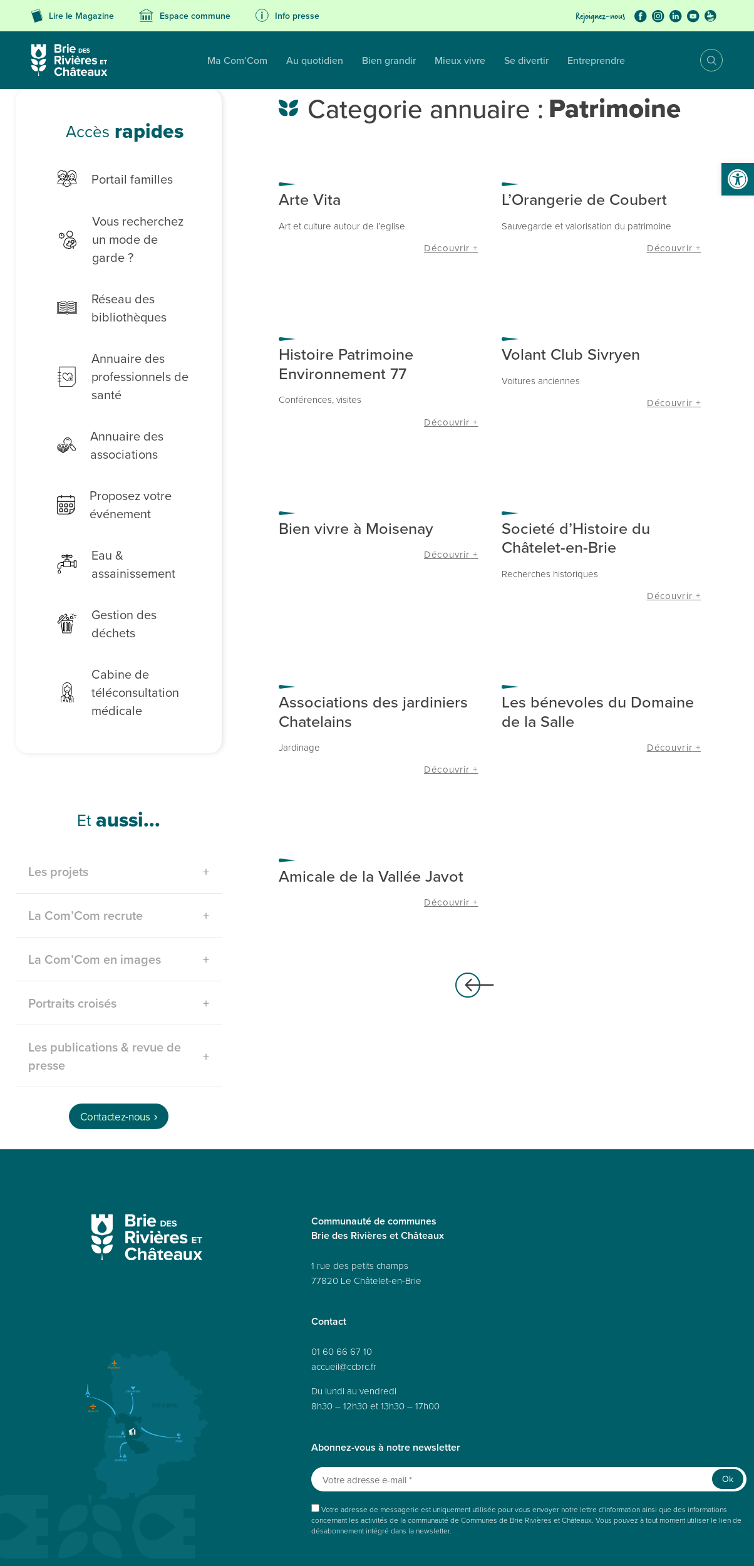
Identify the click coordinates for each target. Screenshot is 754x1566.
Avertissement (684, 1542)
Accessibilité (187, 1542)
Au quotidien (234, 60)
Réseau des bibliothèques (102, 289)
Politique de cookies (312, 1542)
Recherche (703, 60)
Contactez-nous (115, 1065)
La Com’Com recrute (85, 864)
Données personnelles (122, 1542)
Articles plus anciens (467, 985)
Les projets (58, 821)
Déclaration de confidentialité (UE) (599, 1542)
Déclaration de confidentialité (400, 1542)
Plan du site (59, 1542)
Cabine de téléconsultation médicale (109, 641)
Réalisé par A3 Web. (466, 1520)
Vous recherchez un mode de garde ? (119, 230)
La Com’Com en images (94, 908)
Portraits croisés (72, 952)
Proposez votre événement (105, 486)
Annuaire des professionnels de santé (113, 358)
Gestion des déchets (121, 581)
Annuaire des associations (101, 427)
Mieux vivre (379, 60)
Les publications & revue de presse (104, 1005)
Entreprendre (516, 60)
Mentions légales (243, 1542)
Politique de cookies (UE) (496, 1542)
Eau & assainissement (124, 538)
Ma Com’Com (157, 60)
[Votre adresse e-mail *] (528, 1428)
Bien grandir (309, 60)
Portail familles (105, 179)
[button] (737, 179)
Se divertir (446, 60)
